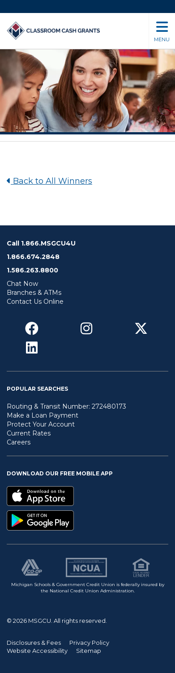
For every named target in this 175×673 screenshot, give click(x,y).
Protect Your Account (41, 424)
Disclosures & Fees (34, 642)
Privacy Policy (89, 642)
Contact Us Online (35, 302)
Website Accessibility (37, 650)
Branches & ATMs (34, 293)
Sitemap (88, 650)
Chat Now (22, 284)
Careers (18, 442)
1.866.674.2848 (33, 257)
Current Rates (29, 433)
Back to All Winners (49, 181)
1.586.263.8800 (32, 270)
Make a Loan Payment (42, 415)
